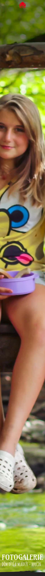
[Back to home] (22, 5)
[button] (3, 5)
